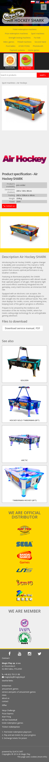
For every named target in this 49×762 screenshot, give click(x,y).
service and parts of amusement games (19, 692)
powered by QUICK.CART (12, 751)
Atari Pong (6, 716)
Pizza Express (7, 713)
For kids (37, 37)
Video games (8, 42)
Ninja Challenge (8, 710)
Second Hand (40, 42)
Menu (44, 5)
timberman (6, 685)
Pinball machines (24, 42)
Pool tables (10, 46)
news (4, 695)
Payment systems (17, 50)
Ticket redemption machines (25, 29)
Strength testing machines (20, 37)
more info (42, 756)
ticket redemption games (12, 723)
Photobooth (38, 46)
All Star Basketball (9, 720)
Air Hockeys (26, 61)
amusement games (10, 689)
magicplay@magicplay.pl (14, 677)
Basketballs (10, 61)
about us (5, 698)
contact (5, 701)
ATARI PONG (24, 46)
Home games (33, 50)
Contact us (9, 206)
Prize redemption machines (16, 33)
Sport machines (37, 33)
